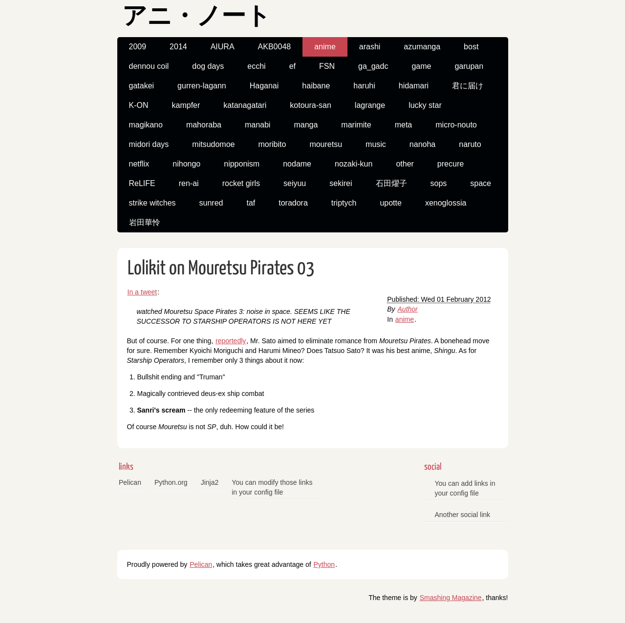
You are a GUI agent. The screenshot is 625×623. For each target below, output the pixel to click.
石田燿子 (391, 183)
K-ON (139, 105)
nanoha (422, 144)
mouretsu (325, 144)
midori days (149, 144)
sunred (211, 203)
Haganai (264, 86)
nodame (297, 164)
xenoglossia (446, 203)
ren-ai (189, 183)
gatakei (141, 86)
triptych (344, 203)
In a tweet (142, 292)
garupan (468, 66)
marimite (356, 125)
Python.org (171, 482)
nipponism (241, 164)
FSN (327, 66)
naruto (470, 144)
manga (306, 125)
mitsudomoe (213, 144)
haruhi (364, 86)
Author (408, 309)
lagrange (370, 105)
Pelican (130, 482)
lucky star (425, 105)
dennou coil (149, 66)
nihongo (186, 164)
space (480, 183)
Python (324, 564)
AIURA (223, 46)
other (404, 164)
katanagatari (244, 105)
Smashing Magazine (451, 598)
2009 (138, 46)
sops (439, 183)
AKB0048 (274, 46)
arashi (370, 46)
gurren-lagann (201, 86)
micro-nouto (455, 125)
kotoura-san (310, 105)
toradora (293, 203)
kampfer (186, 105)
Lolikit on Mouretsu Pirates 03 (221, 268)
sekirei (340, 183)
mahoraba (203, 125)
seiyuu (294, 183)
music (376, 144)
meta (403, 125)
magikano (146, 125)
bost (471, 46)
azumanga (422, 46)
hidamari (414, 86)
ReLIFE (142, 183)
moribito (272, 144)
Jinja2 (210, 482)
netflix (139, 164)
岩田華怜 (144, 222)
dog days (208, 66)
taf (250, 203)
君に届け (467, 86)
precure (450, 164)
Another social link (463, 515)
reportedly (231, 341)
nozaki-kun (353, 164)
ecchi (256, 66)
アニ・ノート (196, 17)
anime (325, 46)
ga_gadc (373, 66)
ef (292, 66)
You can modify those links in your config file (272, 487)
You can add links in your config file (465, 488)
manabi (257, 125)
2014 (178, 46)
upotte (390, 203)
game (421, 66)
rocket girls (241, 183)
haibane (316, 86)
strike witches (152, 203)
